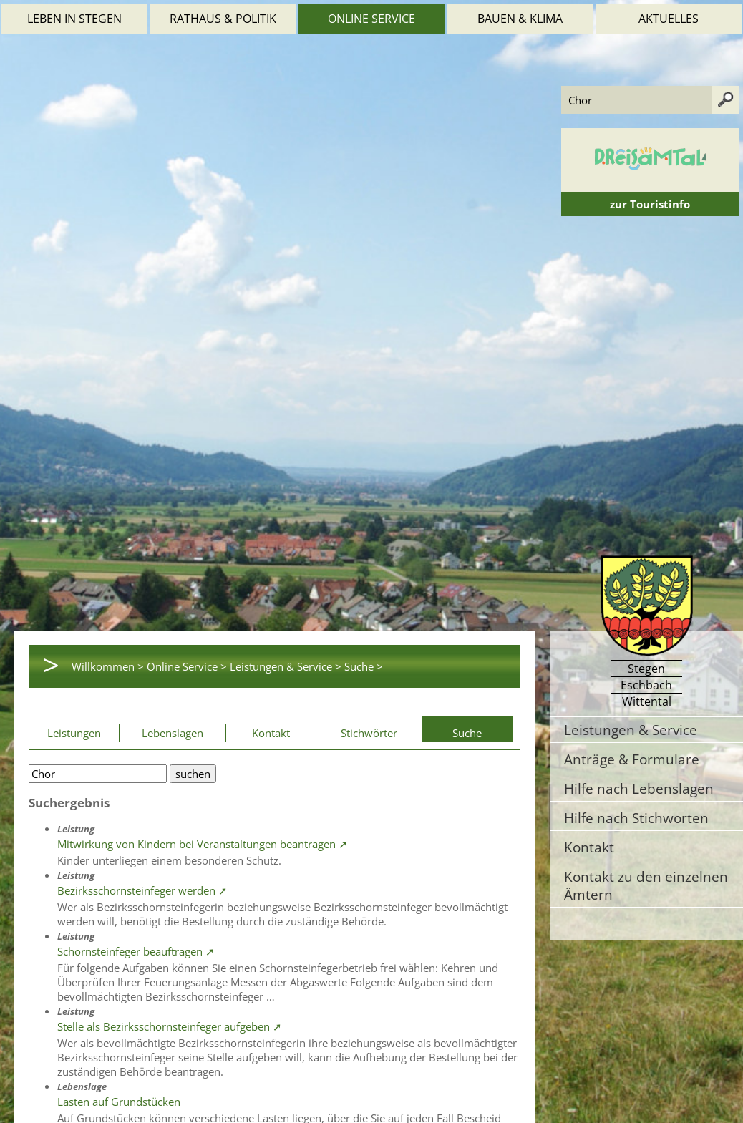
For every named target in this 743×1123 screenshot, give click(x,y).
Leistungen (74, 733)
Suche (467, 733)
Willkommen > (108, 666)
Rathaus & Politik (223, 18)
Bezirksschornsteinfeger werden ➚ (142, 890)
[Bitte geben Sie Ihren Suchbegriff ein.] (98, 773)
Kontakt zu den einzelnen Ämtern (646, 885)
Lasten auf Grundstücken (118, 1101)
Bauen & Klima (520, 18)
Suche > (363, 666)
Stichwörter (369, 733)
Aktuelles (668, 18)
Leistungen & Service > (285, 666)
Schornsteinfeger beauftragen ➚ (136, 951)
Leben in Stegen (74, 18)
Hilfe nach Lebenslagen (639, 788)
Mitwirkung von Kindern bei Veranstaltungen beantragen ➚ (202, 844)
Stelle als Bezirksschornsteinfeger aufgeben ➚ (169, 1026)
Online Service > (187, 666)
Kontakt (271, 733)
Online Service (371, 18)
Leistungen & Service (630, 730)
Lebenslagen (172, 733)
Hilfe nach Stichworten (636, 818)
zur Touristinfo (650, 204)
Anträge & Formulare (631, 759)
